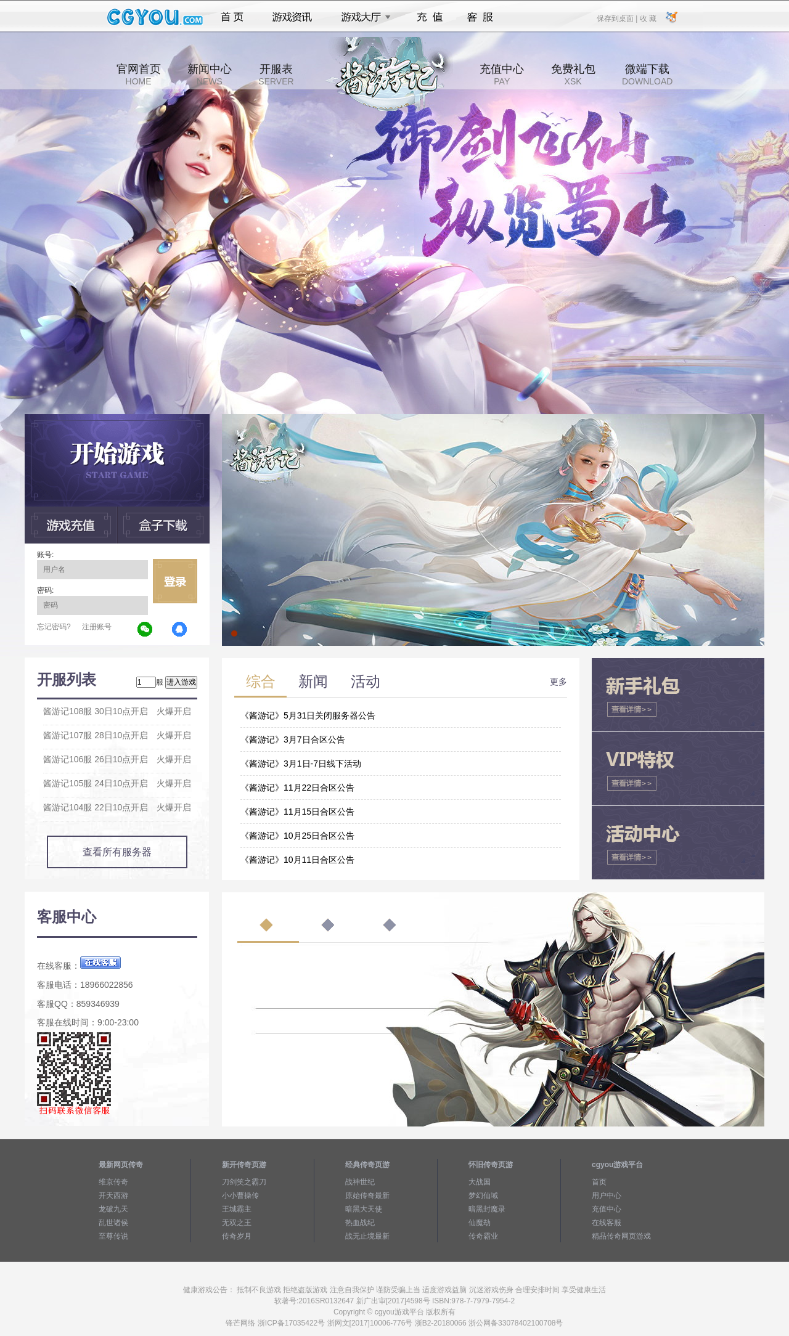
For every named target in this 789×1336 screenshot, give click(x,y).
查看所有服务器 (117, 852)
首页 (232, 17)
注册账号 (97, 626)
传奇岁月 (236, 1236)
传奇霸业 (483, 1236)
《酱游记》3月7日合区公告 (292, 739)
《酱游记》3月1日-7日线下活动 (300, 763)
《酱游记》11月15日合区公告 (297, 812)
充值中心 (502, 74)
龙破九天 (113, 1209)
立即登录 (175, 581)
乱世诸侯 (113, 1222)
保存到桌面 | (617, 18)
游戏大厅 (362, 17)
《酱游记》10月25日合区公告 (297, 836)
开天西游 (113, 1195)
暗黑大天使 (363, 1209)
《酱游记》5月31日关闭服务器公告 (307, 715)
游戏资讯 (292, 17)
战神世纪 (360, 1182)
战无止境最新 (367, 1236)
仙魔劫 (479, 1222)
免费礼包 (573, 74)
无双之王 (236, 1222)
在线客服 (606, 1222)
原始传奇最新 (367, 1195)
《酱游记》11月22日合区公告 (297, 787)
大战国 (479, 1182)
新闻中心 (209, 74)
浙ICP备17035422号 (291, 1323)
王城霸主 (236, 1209)
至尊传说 (113, 1236)
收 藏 (647, 18)
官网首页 (139, 74)
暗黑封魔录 (486, 1209)
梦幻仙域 (483, 1195)
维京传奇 (113, 1182)
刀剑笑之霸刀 (244, 1182)
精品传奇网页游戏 (621, 1236)
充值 (429, 17)
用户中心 (606, 1195)
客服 (480, 17)
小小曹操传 (240, 1195)
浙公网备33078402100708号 (515, 1323)
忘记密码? (54, 626)
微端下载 (647, 74)
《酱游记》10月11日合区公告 (297, 860)
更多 (558, 681)
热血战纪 (360, 1222)
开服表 (275, 74)
